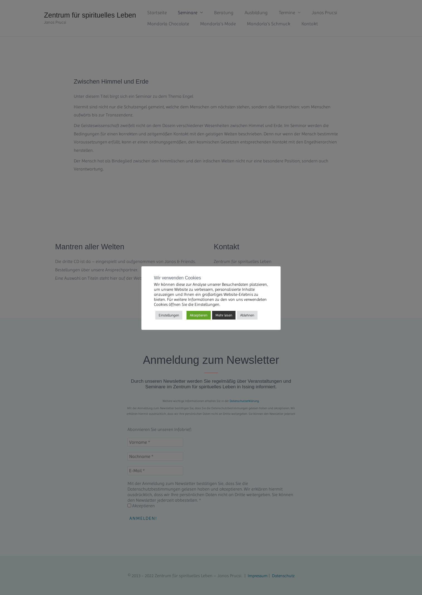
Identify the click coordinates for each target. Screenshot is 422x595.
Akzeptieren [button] (198, 315)
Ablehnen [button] (247, 315)
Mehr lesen (223, 315)
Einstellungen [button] (169, 315)
